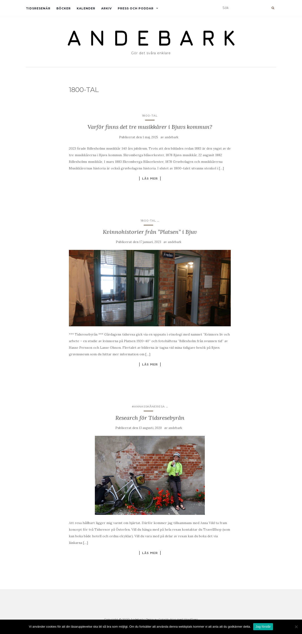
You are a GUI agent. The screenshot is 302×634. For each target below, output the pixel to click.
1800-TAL (150, 115)
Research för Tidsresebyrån (150, 417)
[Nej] (296, 626)
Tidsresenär (38, 8)
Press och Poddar (136, 8)
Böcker (63, 8)
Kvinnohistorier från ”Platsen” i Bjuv (150, 231)
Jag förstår (263, 626)
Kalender (86, 8)
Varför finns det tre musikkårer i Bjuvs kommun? (150, 126)
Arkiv (106, 8)
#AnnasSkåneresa (148, 406)
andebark (171, 137)
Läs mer (150, 178)
